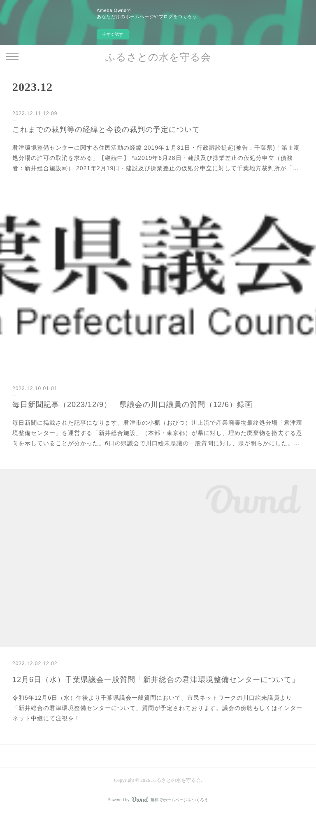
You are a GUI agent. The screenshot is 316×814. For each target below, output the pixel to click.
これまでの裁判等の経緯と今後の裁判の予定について (106, 129)
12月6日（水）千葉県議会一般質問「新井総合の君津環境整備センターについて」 (156, 679)
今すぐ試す (112, 34)
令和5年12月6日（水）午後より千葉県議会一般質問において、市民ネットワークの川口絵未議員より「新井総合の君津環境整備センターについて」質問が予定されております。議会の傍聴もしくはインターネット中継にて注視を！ (157, 708)
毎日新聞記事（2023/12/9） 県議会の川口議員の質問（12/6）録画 (132, 404)
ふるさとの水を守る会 (158, 57)
